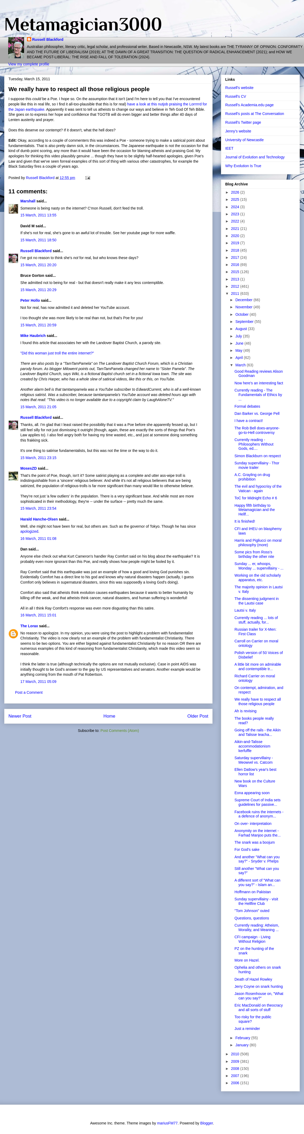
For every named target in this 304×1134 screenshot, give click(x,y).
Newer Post (19, 716)
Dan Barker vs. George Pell (256, 413)
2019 (235, 243)
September (244, 321)
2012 (235, 286)
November (244, 307)
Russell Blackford (47, 39)
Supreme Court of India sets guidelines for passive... (257, 802)
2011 (235, 293)
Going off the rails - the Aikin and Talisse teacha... (257, 732)
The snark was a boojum (254, 842)
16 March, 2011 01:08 (38, 538)
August (241, 329)
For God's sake (247, 849)
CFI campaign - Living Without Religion (252, 939)
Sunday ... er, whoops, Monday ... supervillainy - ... (258, 566)
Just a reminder (247, 1028)
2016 (235, 265)
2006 (235, 1083)
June (239, 343)
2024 (235, 207)
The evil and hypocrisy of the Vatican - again (258, 488)
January (242, 1045)
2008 (235, 1068)
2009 (235, 1061)
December (244, 300)
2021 (235, 228)
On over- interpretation (252, 823)
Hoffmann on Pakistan (252, 892)
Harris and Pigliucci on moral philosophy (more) (258, 542)
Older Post (197, 716)
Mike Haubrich (33, 335)
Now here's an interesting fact (258, 383)
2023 (235, 214)
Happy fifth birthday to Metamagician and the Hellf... (254, 510)
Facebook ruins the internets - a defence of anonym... (258, 814)
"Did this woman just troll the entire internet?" (57, 353)
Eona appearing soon (252, 793)
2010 (235, 1054)
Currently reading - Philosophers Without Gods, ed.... (253, 444)
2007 (235, 1076)
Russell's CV (235, 96)
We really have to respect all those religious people (257, 701)
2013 (235, 279)
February (243, 1038)
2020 (235, 236)
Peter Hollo (30, 300)
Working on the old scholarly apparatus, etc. (257, 577)
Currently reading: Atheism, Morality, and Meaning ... (256, 927)
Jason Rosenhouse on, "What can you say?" (258, 995)
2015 (235, 272)
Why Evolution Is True (243, 166)
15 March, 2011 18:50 (38, 240)
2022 (235, 221)
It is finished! (244, 521)
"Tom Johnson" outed (251, 911)
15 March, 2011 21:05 (38, 407)
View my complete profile (28, 64)
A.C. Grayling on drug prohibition (252, 477)
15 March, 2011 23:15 (38, 458)
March (241, 365)
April (239, 357)
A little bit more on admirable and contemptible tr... (257, 666)
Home (109, 716)
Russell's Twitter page (243, 122)
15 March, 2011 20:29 (38, 290)
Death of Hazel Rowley (253, 979)
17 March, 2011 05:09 (38, 681)
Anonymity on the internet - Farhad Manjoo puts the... (257, 833)
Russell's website (239, 88)
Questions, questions (251, 918)
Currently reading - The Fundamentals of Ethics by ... (258, 394)
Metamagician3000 (83, 24)
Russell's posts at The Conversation (254, 114)
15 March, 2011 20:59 (38, 325)
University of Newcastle (244, 140)
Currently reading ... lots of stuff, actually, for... (256, 620)
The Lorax (29, 626)
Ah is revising (245, 711)
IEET (229, 148)
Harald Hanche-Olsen (39, 519)
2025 (235, 199)
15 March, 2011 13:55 (38, 215)
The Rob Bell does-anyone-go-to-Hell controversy (256, 430)
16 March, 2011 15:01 (38, 615)
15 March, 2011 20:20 (38, 265)
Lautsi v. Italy (245, 610)
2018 (235, 250)
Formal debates (247, 406)
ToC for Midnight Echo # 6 (255, 498)
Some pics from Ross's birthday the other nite (254, 554)
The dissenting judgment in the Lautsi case (256, 601)
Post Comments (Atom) (119, 730)
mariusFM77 (167, 1123)
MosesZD (28, 468)
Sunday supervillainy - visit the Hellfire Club (256, 901)
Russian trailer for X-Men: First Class (255, 631)
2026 (235, 192)
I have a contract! (248, 421)
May (239, 350)
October (242, 314)
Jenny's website (238, 131)
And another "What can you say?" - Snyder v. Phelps (257, 859)
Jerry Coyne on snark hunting (258, 986)
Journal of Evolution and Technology (255, 157)
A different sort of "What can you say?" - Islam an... (257, 882)
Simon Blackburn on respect (257, 456)
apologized (29, 531)
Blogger (206, 1123)
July (239, 336)
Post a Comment (29, 692)
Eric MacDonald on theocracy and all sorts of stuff (258, 1007)
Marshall (27, 201)
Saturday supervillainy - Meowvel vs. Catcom (253, 760)
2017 (235, 257)
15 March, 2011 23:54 (38, 508)
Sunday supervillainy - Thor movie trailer (256, 465)
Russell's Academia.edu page (249, 105)
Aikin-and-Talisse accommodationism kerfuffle (252, 746)
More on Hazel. (247, 960)
